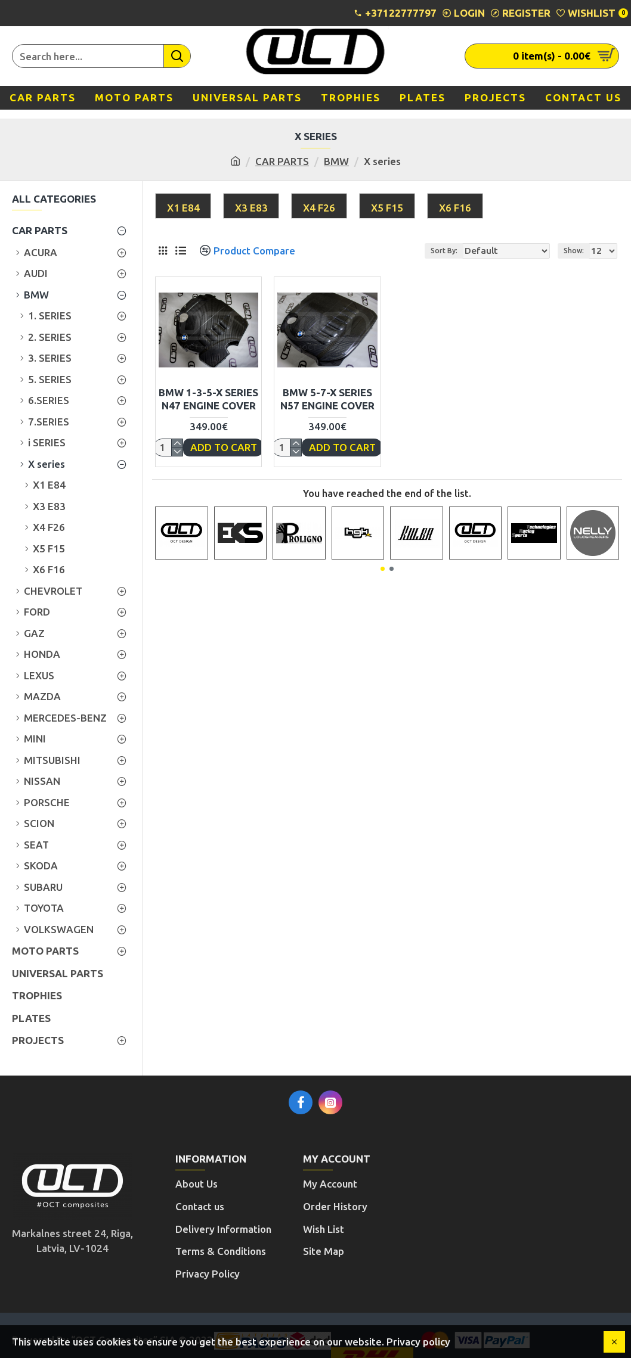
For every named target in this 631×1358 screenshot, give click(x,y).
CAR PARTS (282, 161)
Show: (577, 250)
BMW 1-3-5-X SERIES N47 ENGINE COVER (208, 399)
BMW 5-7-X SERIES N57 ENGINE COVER (327, 399)
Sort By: (462, 250)
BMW (336, 161)
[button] (383, 569)
